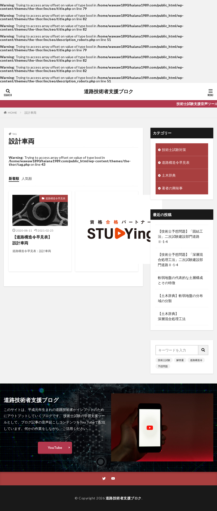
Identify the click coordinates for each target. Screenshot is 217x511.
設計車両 (30, 112)
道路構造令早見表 (55, 198)
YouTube (55, 447)
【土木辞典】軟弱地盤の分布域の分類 (180, 298)
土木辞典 (169, 175)
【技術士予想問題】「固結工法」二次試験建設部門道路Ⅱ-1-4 (180, 236)
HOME (12, 112)
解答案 (180, 360)
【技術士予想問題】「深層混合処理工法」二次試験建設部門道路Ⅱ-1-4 (180, 259)
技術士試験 (164, 360)
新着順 (14, 178)
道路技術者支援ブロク (108, 91)
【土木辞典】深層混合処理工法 (172, 316)
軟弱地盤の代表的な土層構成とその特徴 (180, 280)
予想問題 (163, 366)
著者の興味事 (172, 188)
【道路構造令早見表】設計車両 (32, 240)
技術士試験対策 (174, 149)
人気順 (27, 178)
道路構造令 (196, 360)
